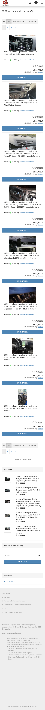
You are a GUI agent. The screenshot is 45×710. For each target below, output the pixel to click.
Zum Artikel (22, 77)
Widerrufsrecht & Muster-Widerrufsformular (17, 605)
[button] (4, 21)
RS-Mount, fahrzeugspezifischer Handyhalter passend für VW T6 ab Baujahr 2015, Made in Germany (20, 357)
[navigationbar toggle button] (42, 3)
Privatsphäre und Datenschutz (13, 612)
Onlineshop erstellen (14, 707)
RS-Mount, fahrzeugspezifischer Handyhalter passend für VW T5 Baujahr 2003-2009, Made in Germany (21, 408)
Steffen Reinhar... (9, 581)
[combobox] (18, 21)
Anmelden (22, 562)
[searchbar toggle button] (30, 3)
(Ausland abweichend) (27, 60)
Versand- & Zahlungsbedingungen (15, 601)
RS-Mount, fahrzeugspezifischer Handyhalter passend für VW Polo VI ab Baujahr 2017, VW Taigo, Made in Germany (20, 102)
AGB (5, 608)
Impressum (7, 597)
